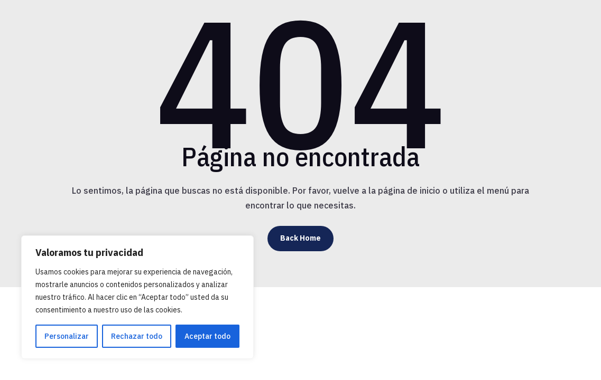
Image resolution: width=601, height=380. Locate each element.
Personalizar (66, 336)
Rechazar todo (136, 336)
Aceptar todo (207, 336)
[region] (137, 297)
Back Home (300, 238)
